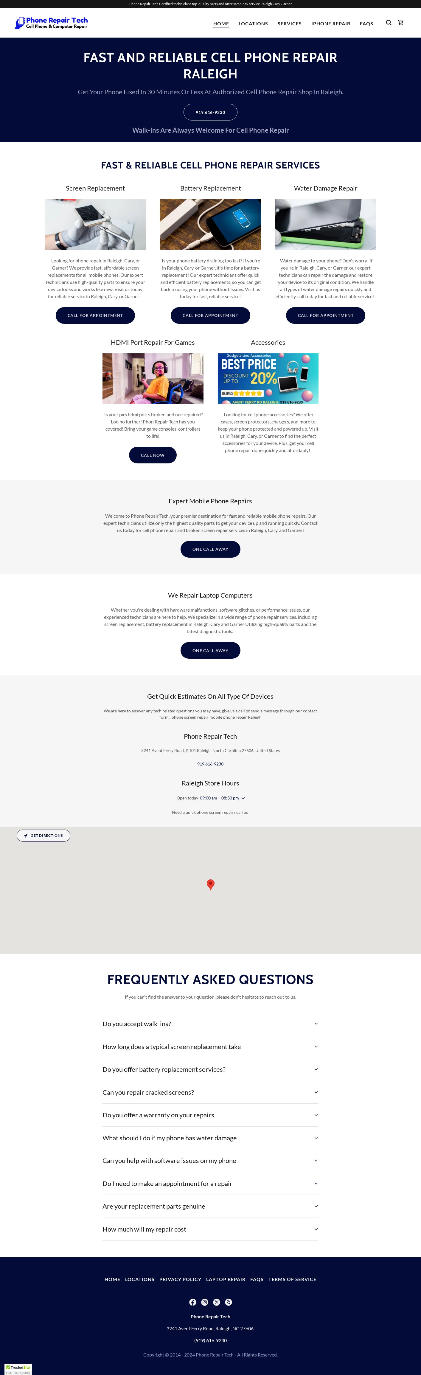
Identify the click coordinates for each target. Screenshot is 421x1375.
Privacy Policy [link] (180, 1279)
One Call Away (210, 549)
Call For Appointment (95, 315)
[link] (51, 22)
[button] (242, 798)
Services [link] (290, 23)
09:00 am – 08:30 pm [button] (219, 797)
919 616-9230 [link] (210, 763)
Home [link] (221, 23)
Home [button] (112, 1279)
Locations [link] (253, 23)
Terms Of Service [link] (292, 1279)
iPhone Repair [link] (330, 23)
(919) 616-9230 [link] (210, 1340)
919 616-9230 (210, 112)
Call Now (153, 455)
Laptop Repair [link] (225, 1279)
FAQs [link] (366, 23)
